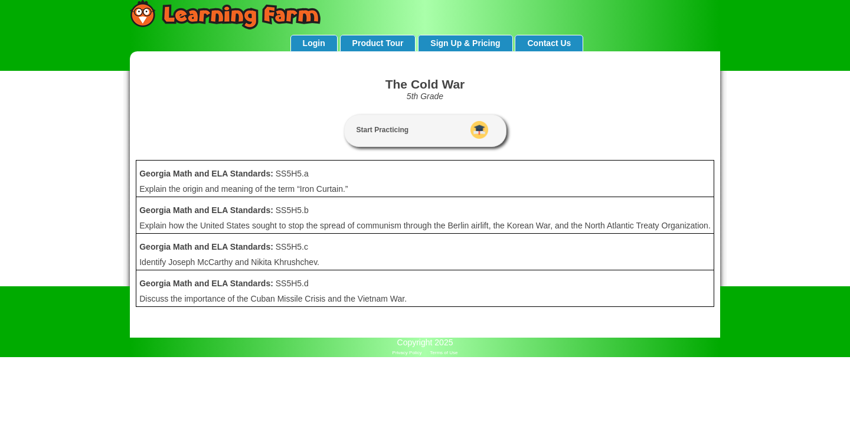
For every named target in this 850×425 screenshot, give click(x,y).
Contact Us (549, 43)
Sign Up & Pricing (465, 43)
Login (314, 43)
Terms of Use (443, 352)
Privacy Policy (407, 352)
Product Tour (378, 43)
